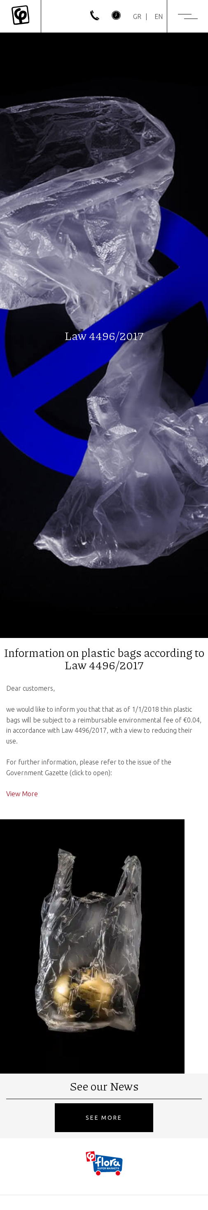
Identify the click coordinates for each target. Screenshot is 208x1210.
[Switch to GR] (137, 16)
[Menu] (188, 16)
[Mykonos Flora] (20, 16)
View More (22, 793)
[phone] (94, 17)
